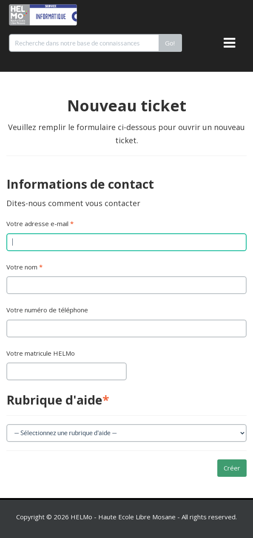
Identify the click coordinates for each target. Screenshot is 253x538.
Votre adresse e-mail (40, 223)
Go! (170, 43)
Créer (232, 468)
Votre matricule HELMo (40, 353)
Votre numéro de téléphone (47, 310)
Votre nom (24, 267)
